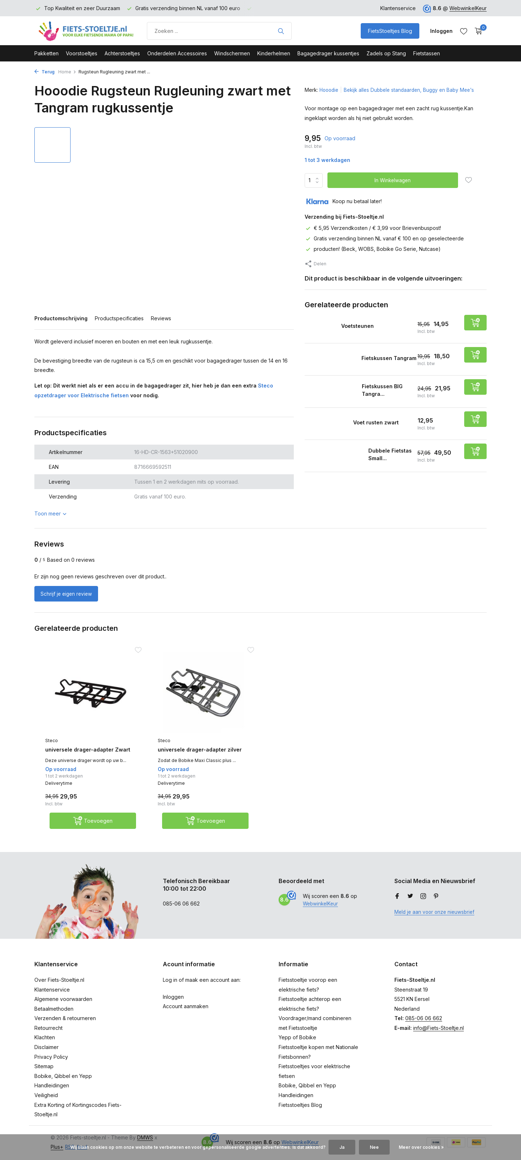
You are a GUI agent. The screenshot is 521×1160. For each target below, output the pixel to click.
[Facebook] (397, 903)
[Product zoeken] (219, 31)
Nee (374, 1147)
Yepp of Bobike (297, 1044)
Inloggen (173, 1003)
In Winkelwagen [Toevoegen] (393, 180)
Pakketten (46, 53)
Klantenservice (398, 8)
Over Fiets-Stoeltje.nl (59, 986)
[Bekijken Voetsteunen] (323, 327)
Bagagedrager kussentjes (328, 53)
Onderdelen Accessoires (177, 53)
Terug (44, 71)
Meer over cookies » (421, 1147)
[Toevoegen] (475, 322)
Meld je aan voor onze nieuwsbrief (436, 918)
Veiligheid (46, 1102)
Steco (51, 740)
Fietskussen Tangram (378, 357)
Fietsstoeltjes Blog (300, 1111)
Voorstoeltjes (81, 53)
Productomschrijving (61, 318)
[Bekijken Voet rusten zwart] (328, 423)
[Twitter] (410, 903)
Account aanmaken (185, 1013)
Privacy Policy (51, 1063)
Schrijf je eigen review (68, 594)
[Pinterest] (436, 903)
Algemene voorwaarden (63, 1005)
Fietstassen (426, 53)
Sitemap (44, 1073)
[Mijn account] (441, 31)
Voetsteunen (364, 325)
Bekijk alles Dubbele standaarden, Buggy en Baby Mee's (414, 90)
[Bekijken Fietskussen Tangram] (330, 359)
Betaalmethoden (53, 1015)
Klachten (44, 1044)
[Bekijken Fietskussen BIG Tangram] (330, 391)
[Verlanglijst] (463, 31)
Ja (341, 1147)
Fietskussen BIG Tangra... (384, 389)
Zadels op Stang (386, 53)
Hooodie (329, 90)
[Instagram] (423, 903)
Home (67, 71)
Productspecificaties (119, 318)
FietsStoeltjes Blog (390, 31)
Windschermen (232, 53)
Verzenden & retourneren (65, 1025)
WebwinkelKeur (468, 8)
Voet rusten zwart (383, 421)
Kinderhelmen (273, 53)
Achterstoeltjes (122, 53)
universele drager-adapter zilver (196, 753)
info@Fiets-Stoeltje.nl (438, 1034)
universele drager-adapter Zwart (83, 753)
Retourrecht (48, 1034)
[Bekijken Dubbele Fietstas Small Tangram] (334, 455)
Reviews (161, 318)
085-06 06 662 (423, 1025)
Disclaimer (46, 1053)
